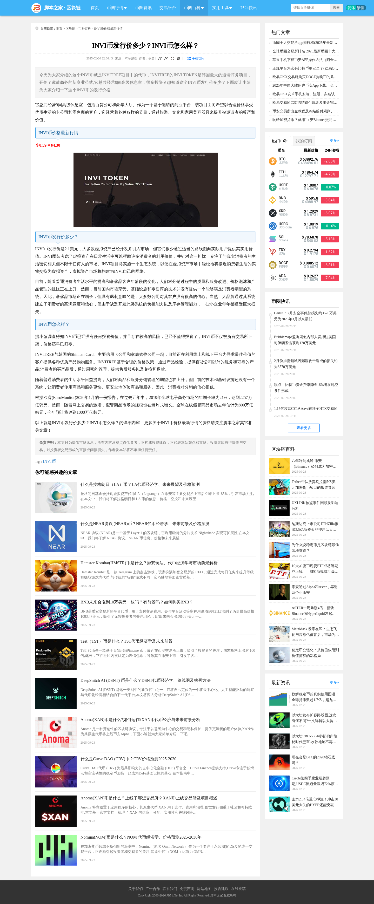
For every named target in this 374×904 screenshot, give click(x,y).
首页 (95, 7)
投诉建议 (221, 889)
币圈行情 (115, 7)
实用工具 (220, 7)
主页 (59, 28)
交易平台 (167, 7)
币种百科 (84, 28)
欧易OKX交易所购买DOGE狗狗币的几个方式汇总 (312, 77)
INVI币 (49, 461)
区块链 (73, 7)
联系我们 (170, 889)
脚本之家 (53, 7)
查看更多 (304, 428)
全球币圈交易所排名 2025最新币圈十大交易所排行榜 (314, 51)
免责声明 (187, 889)
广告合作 (152, 889)
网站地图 (204, 889)
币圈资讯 (143, 7)
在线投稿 (238, 889)
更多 (333, 140)
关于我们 (135, 889)
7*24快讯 (249, 7)
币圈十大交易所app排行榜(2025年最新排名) (307, 43)
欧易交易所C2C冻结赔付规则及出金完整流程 (308, 103)
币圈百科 (192, 7)
